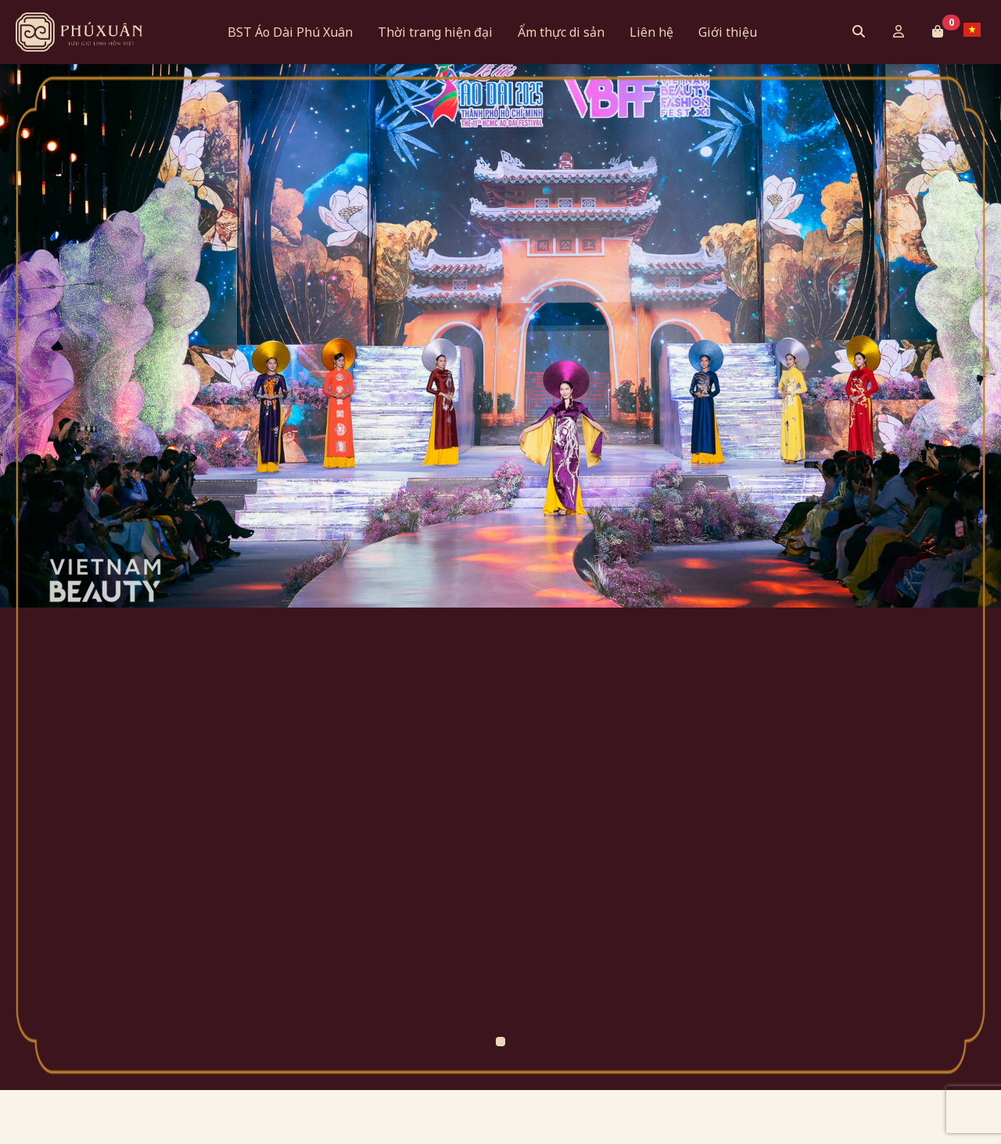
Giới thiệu (727, 32)
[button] (937, 31)
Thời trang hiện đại (435, 32)
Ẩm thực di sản (561, 32)
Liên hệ (651, 32)
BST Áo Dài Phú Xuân (290, 32)
